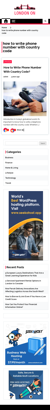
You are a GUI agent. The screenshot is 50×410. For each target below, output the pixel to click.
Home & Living (11, 168)
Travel (8, 183)
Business (9, 157)
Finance (8, 163)
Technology (10, 178)
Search (43, 143)
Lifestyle (7, 62)
